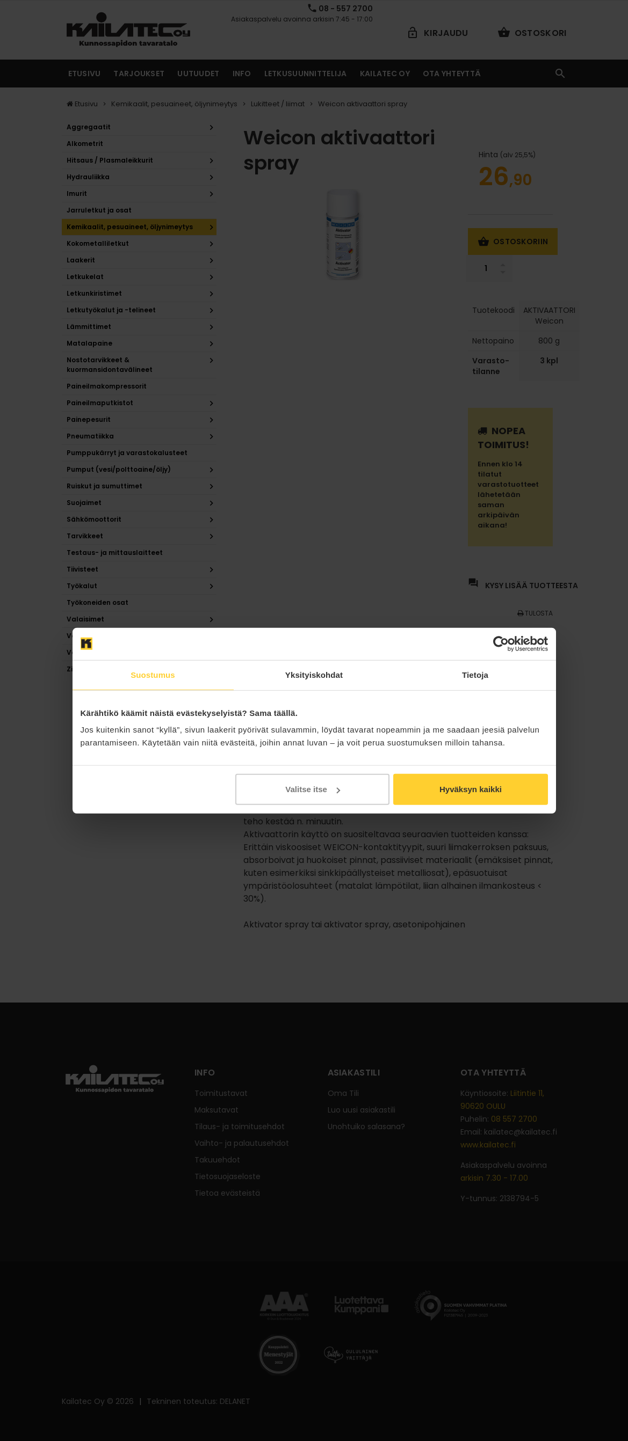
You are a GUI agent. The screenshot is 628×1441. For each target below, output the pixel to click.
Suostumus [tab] (153, 674)
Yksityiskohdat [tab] (314, 674)
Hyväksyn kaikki (470, 789)
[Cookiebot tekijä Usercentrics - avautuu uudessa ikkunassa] (501, 643)
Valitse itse (312, 789)
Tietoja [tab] (475, 674)
